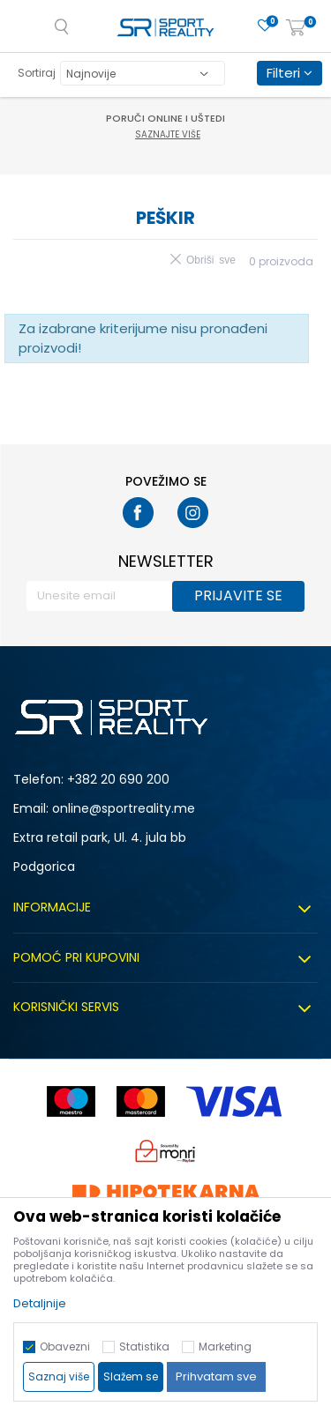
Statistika (144, 1346)
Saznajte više (167, 134)
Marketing (225, 1346)
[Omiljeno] (265, 26)
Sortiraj (37, 72)
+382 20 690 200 (118, 779)
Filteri (289, 72)
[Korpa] (296, 28)
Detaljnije (39, 1303)
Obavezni (65, 1346)
